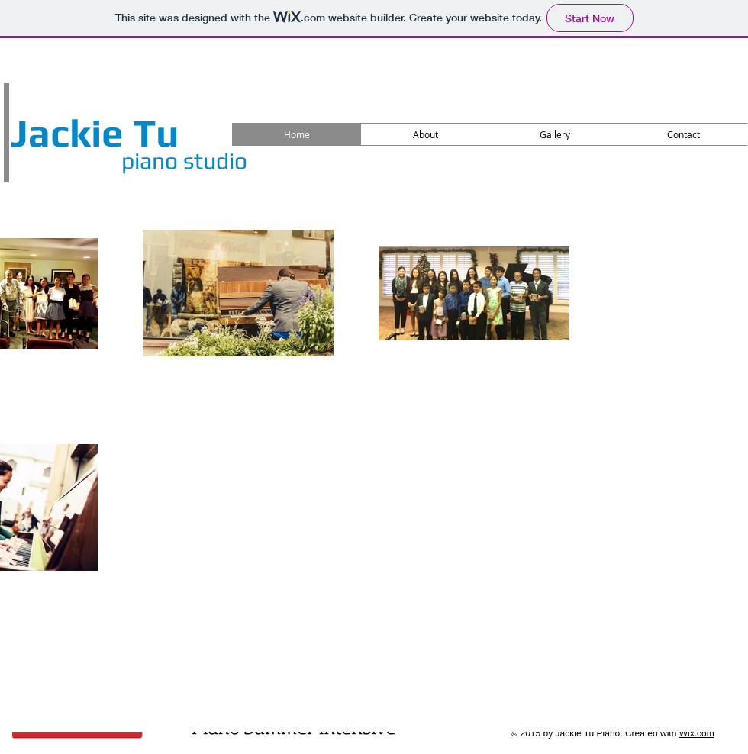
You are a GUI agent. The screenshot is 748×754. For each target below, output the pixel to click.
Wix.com (696, 733)
